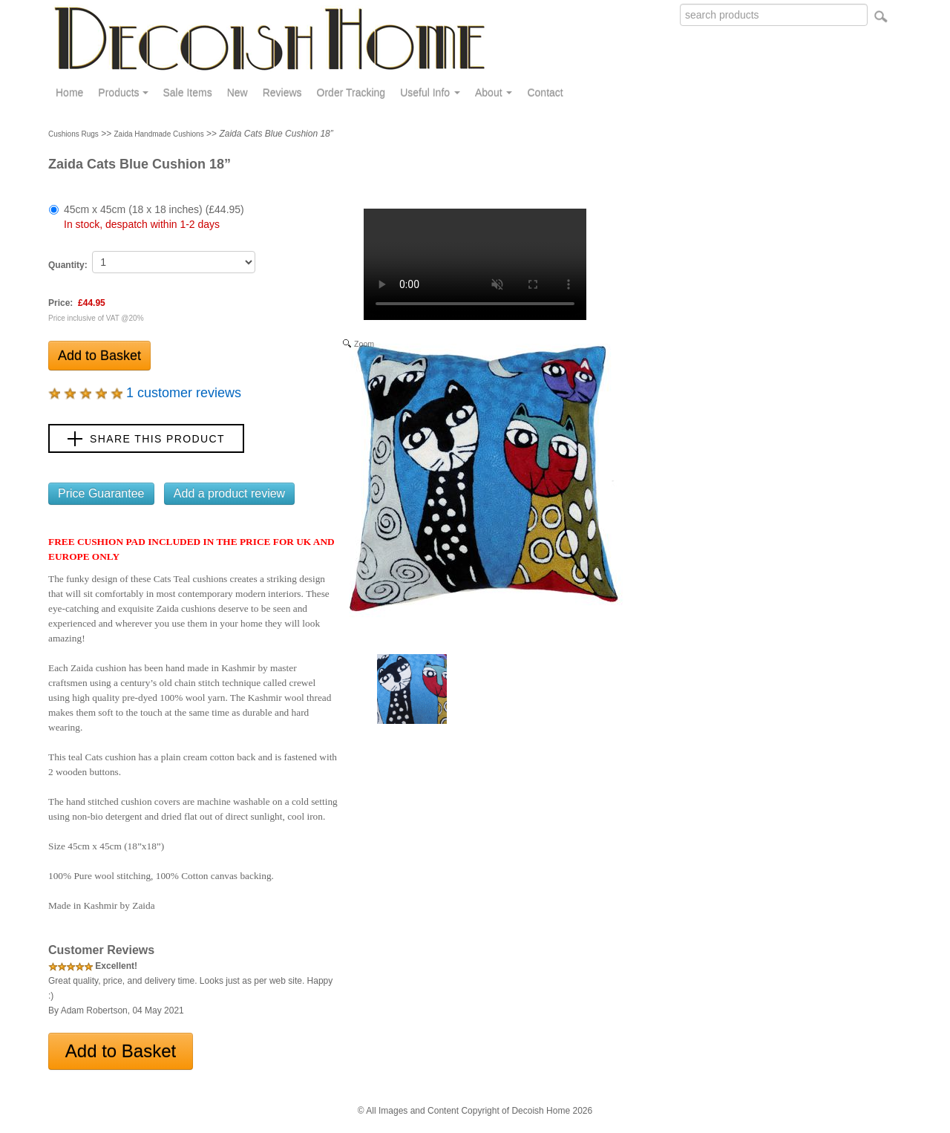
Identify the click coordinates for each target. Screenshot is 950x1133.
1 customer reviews (144, 392)
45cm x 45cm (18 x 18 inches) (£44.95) (154, 216)
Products (123, 93)
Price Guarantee (101, 493)
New (237, 93)
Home (69, 93)
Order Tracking (351, 93)
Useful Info (430, 93)
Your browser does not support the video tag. (475, 264)
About (493, 93)
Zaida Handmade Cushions (159, 134)
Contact (545, 93)
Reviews (282, 93)
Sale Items (187, 93)
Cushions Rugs (73, 134)
